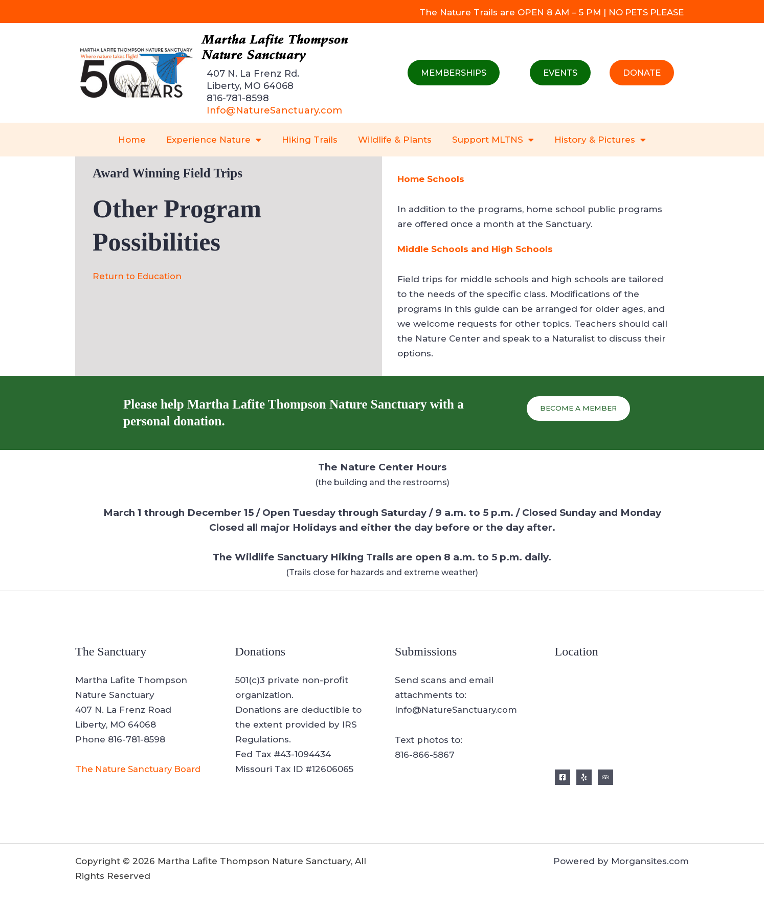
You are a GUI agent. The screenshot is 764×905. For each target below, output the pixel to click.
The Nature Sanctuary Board (140, 769)
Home (132, 139)
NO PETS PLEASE (644, 12)
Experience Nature (213, 139)
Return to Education (138, 276)
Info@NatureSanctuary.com (274, 110)
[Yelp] (584, 777)
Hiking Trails (310, 139)
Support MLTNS (493, 139)
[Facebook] (562, 777)
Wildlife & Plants (395, 139)
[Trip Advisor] (605, 777)
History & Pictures (600, 139)
